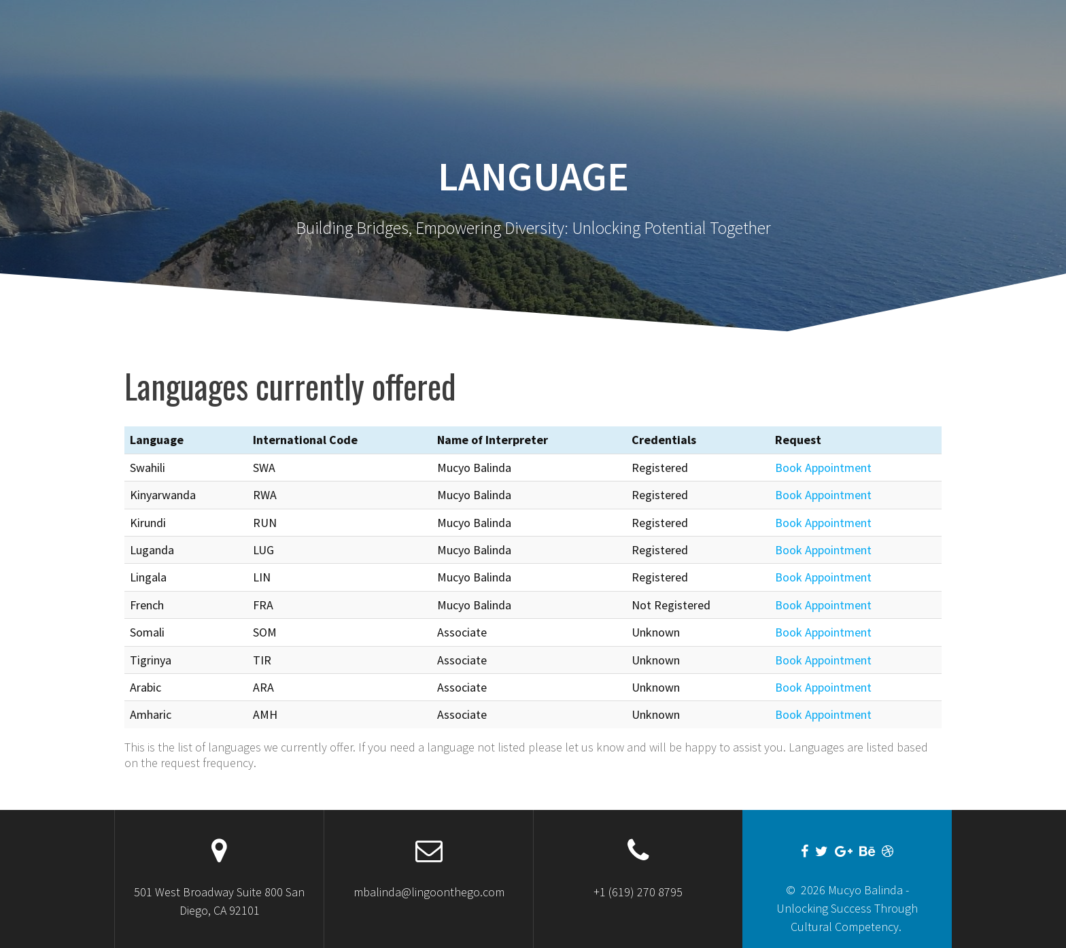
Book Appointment (823, 467)
